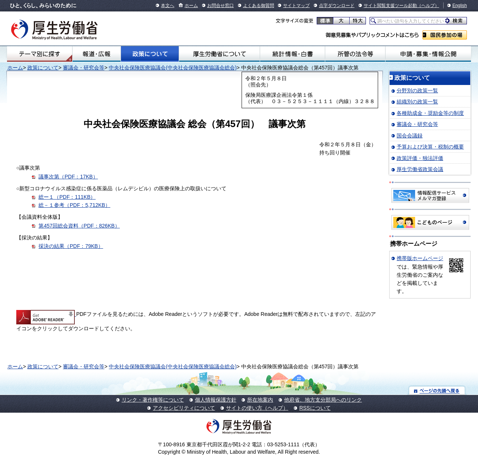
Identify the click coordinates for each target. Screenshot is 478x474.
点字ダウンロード (336, 5)
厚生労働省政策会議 (420, 169)
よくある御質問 (258, 5)
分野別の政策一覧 (417, 90)
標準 (325, 20)
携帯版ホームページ (420, 258)
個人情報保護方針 (215, 400)
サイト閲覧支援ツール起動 (390, 5)
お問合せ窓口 (220, 5)
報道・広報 (97, 54)
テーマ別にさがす (39, 54)
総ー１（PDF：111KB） (66, 197)
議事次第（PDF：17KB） (68, 177)
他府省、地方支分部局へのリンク (323, 400)
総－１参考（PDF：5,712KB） (74, 205)
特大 (358, 20)
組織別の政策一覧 (417, 102)
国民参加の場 (445, 35)
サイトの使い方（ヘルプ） (257, 408)
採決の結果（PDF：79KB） (70, 246)
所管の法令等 (355, 54)
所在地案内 (260, 400)
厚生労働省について (219, 54)
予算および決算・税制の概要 (430, 147)
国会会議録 (410, 136)
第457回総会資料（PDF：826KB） (79, 226)
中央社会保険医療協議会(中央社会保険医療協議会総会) (172, 68)
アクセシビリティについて (184, 408)
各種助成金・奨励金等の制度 (430, 113)
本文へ (167, 5)
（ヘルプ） (428, 5)
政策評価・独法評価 (420, 158)
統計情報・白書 (292, 54)
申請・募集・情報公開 (428, 54)
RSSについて (315, 408)
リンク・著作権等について (153, 400)
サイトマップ (296, 5)
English (459, 5)
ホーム (191, 5)
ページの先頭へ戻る (437, 390)
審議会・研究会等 (83, 68)
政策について (150, 54)
